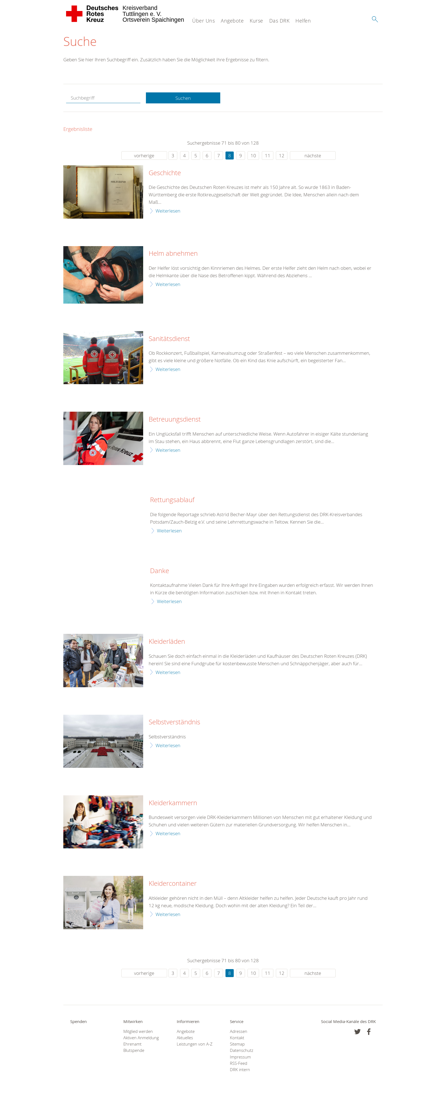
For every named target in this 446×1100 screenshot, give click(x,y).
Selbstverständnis (174, 722)
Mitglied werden (138, 1031)
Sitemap (237, 1044)
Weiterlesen (168, 211)
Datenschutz (241, 1050)
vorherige (144, 155)
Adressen (238, 1031)
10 (253, 155)
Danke (159, 571)
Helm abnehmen (173, 253)
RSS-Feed (238, 1063)
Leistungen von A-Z (195, 1044)
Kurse (256, 20)
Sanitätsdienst (169, 339)
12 (281, 155)
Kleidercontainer (173, 883)
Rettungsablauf (172, 500)
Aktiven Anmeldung (141, 1037)
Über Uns (203, 20)
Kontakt (237, 1037)
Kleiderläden (167, 641)
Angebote (232, 20)
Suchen (183, 98)
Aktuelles (185, 1037)
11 (267, 155)
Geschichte (165, 173)
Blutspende (133, 1050)
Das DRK (279, 20)
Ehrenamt (132, 1044)
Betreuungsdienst (175, 419)
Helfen (303, 20)
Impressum (240, 1057)
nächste (312, 155)
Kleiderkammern (173, 803)
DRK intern (240, 1069)
